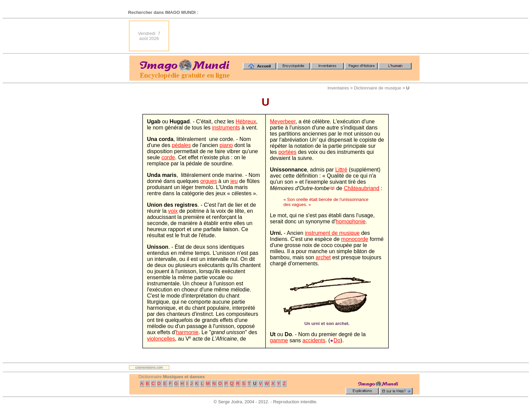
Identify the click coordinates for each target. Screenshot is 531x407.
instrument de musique (332, 233)
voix (172, 211)
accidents (313, 340)
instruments (226, 127)
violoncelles (161, 339)
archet (323, 257)
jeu (233, 181)
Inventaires (338, 87)
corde (168, 157)
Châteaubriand (361, 188)
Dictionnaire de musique (377, 87)
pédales (181, 145)
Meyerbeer (283, 121)
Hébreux (246, 121)
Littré (341, 169)
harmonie (187, 332)
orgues (208, 181)
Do (337, 340)
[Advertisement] (296, 36)
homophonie (350, 221)
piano (226, 145)
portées (287, 152)
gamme (279, 340)
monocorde (354, 239)
